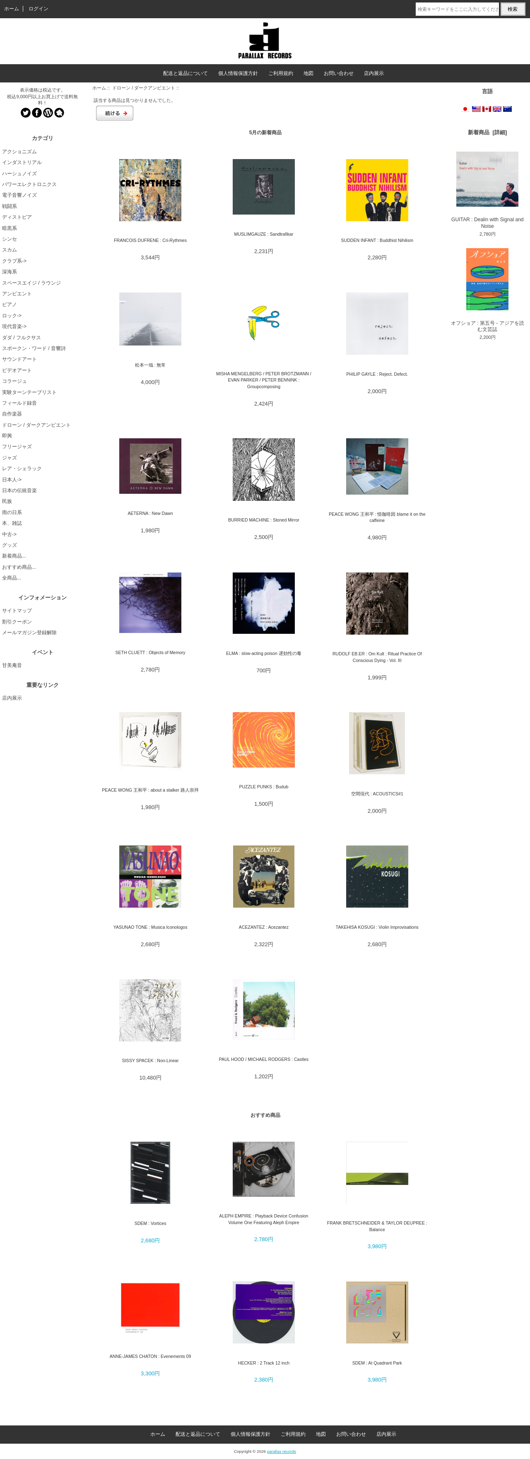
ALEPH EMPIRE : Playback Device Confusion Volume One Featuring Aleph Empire (263, 1219)
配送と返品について (185, 73)
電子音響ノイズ (19, 195)
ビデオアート (17, 370)
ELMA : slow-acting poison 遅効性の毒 (263, 653)
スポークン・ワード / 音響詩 (34, 348)
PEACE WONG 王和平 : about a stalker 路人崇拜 (150, 789)
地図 (308, 73)
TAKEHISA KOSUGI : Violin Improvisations (377, 927)
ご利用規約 (280, 73)
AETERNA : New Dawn (150, 513)
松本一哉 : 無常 (150, 364)
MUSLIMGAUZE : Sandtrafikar (263, 234)
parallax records (281, 1451)
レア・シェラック (22, 468)
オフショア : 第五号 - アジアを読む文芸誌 (487, 290)
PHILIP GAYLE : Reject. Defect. (377, 374)
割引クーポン (17, 622)
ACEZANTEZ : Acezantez (264, 927)
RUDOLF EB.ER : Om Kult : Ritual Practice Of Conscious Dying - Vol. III (377, 656)
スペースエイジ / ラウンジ (31, 283)
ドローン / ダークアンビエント (143, 87)
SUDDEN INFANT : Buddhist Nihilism (377, 240)
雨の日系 (12, 512)
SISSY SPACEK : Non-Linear (150, 1060)
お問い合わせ (339, 73)
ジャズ (9, 458)
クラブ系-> (14, 261)
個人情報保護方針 (238, 73)
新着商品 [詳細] (487, 132)
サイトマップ (17, 611)
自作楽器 (12, 414)
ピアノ (9, 304)
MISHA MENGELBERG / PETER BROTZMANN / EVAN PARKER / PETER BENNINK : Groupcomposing (263, 380)
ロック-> (12, 316)
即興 (7, 436)
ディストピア (17, 217)
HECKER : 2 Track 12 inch (263, 1362)
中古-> (9, 534)
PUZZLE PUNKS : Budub (263, 786)
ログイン (38, 9)
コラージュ (14, 381)
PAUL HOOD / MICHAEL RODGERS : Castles (263, 1059)
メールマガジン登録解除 (29, 632)
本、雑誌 (12, 523)
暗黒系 (9, 228)
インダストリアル (22, 162)
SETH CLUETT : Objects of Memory (150, 652)
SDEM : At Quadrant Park (377, 1362)
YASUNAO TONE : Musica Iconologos (150, 927)
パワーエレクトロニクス (29, 184)
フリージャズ (17, 446)
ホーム (11, 9)
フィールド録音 (19, 403)
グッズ (9, 545)
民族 (7, 501)
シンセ (9, 239)
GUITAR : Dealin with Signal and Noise (487, 190)
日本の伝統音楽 (19, 490)
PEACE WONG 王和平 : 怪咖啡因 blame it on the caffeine (377, 517)
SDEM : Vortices (150, 1223)
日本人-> (12, 480)
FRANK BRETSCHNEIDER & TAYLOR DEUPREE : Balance (377, 1226)
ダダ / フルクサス (21, 338)
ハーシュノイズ (19, 173)
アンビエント (17, 294)
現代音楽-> (14, 326)
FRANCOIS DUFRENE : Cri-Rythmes (150, 240)
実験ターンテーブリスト (29, 392)
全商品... (11, 578)
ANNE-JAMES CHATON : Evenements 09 (150, 1356)
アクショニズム (19, 152)
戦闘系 (9, 206)
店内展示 (374, 73)
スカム (9, 250)
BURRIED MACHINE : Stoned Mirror (263, 519)
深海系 (9, 272)
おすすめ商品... (19, 567)
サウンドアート (19, 359)
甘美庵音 (12, 665)
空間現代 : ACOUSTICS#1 (377, 793)
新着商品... (14, 556)
